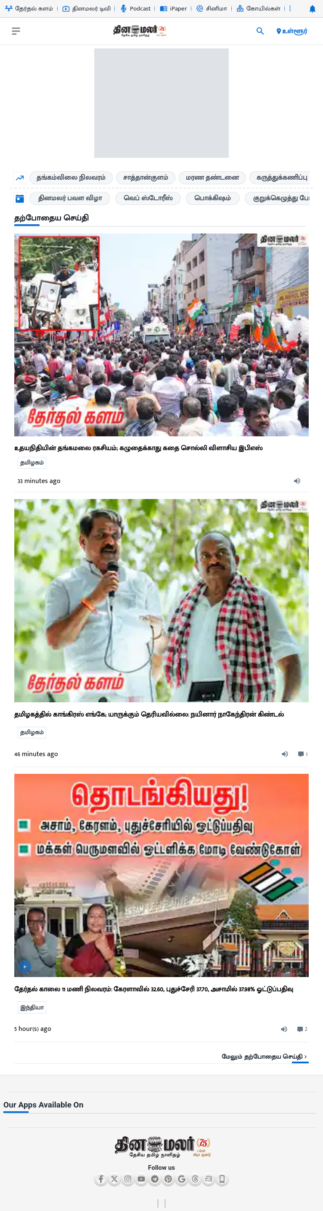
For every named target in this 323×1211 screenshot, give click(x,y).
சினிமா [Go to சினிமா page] (211, 8)
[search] (260, 31)
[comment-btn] (301, 754)
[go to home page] (139, 33)
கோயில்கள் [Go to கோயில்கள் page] (258, 8)
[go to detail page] (161, 434)
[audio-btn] (298, 481)
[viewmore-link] (161, 1054)
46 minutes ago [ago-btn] (36, 754)
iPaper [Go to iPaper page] (173, 8)
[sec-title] (161, 218)
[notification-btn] (312, 8)
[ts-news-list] (161, 600)
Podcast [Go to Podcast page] (135, 8)
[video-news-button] (25, 966)
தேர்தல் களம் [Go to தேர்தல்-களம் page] (29, 8)
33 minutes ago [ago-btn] (39, 481)
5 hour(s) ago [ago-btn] (32, 1029)
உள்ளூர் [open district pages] (291, 31)
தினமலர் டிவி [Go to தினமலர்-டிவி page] (86, 8)
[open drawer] (16, 31)
